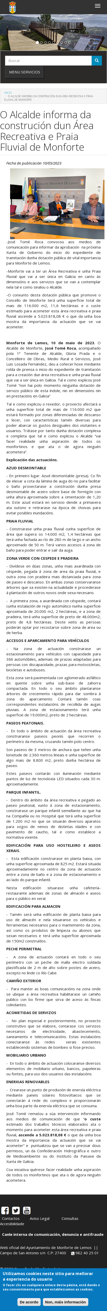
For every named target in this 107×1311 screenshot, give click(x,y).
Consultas (70, 1218)
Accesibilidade (12, 1223)
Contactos (11, 1218)
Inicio (8, 92)
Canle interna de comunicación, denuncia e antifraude (52, 1234)
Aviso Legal (39, 1218)
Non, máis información (65, 1302)
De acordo (29, 1302)
